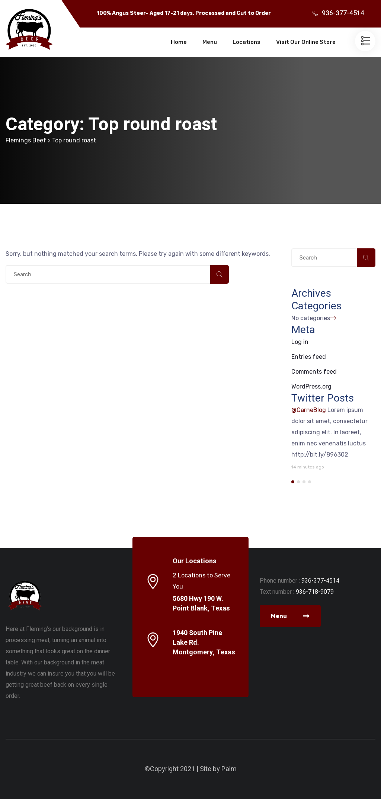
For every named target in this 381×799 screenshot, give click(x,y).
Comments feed (314, 371)
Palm (229, 769)
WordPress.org (311, 386)
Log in (299, 341)
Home (179, 42)
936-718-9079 (315, 591)
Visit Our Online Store (306, 42)
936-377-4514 (343, 13)
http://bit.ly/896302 (319, 454)
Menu (209, 42)
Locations (246, 42)
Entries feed (308, 356)
